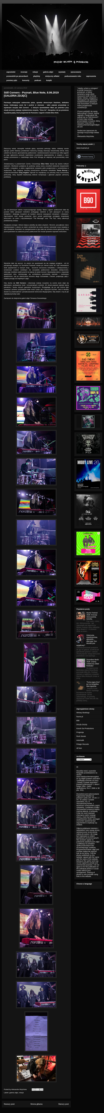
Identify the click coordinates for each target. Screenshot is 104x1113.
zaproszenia (91, 76)
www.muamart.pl (82, 148)
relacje (35, 72)
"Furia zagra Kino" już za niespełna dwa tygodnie (93, 684)
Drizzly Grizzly (81, 724)
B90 (77, 720)
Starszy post (63, 1104)
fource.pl (79, 717)
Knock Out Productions (85, 728)
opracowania (76, 72)
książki (49, 80)
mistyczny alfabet (52, 76)
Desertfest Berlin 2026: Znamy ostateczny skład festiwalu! (92, 663)
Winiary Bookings (82, 713)
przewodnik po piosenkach (17, 76)
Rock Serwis (81, 736)
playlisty (36, 76)
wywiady (61, 72)
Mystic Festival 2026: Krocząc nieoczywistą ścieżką (92, 616)
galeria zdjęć (48, 72)
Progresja (80, 732)
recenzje (24, 72)
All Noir (79, 748)
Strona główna (36, 1104)
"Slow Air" (43, 110)
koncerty (25, 80)
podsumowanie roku (73, 76)
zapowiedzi (10, 72)
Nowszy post (9, 1104)
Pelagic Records (82, 744)
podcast (37, 80)
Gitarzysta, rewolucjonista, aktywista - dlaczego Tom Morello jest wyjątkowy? (87, 640)
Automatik (80, 740)
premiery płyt (11, 80)
